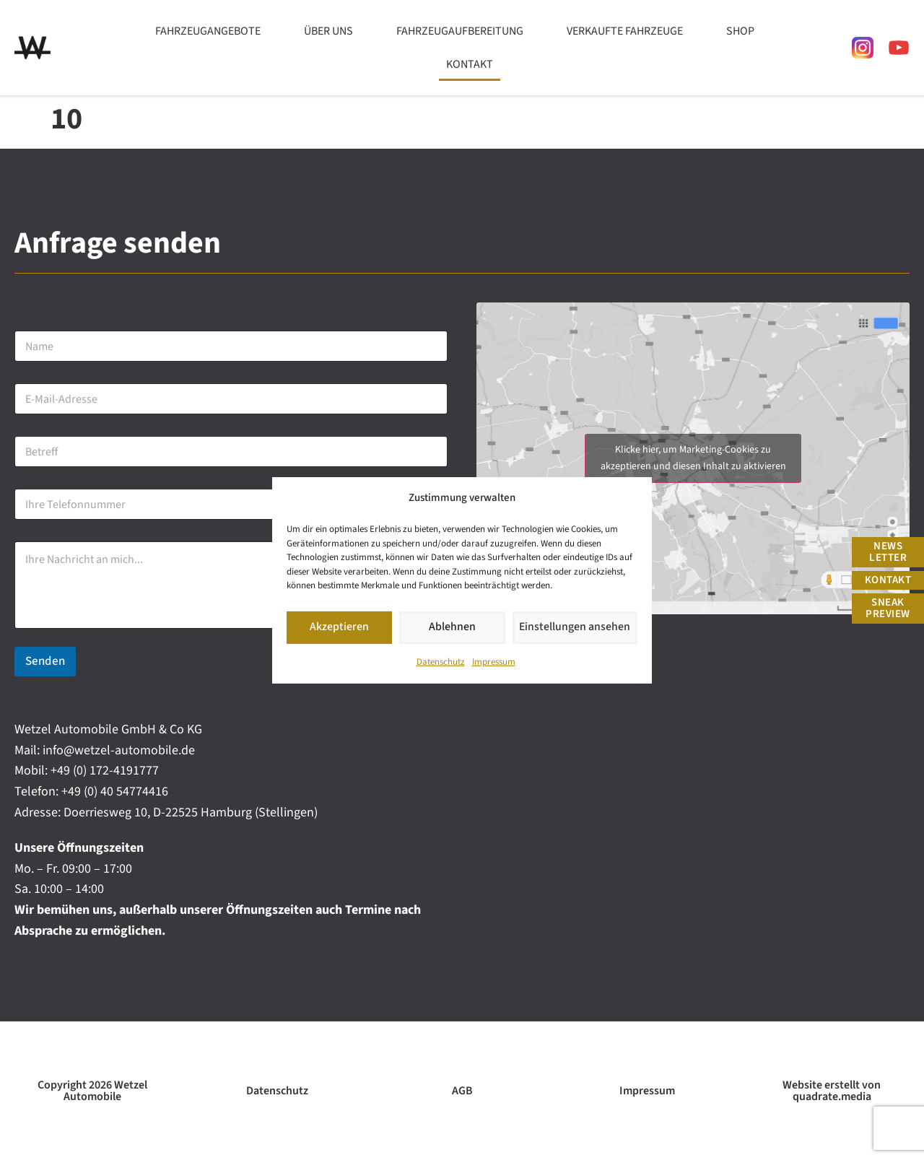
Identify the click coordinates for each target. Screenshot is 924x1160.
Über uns (328, 31)
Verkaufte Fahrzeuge (625, 31)
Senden (45, 661)
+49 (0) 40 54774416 (114, 791)
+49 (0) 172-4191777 (105, 771)
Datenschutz (441, 661)
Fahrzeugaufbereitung (459, 31)
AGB (462, 1091)
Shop (740, 31)
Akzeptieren (341, 626)
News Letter (888, 551)
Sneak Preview (888, 608)
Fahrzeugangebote (208, 31)
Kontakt (469, 64)
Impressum (493, 661)
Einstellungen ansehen (577, 626)
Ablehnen (456, 626)
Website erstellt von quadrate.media (832, 1090)
